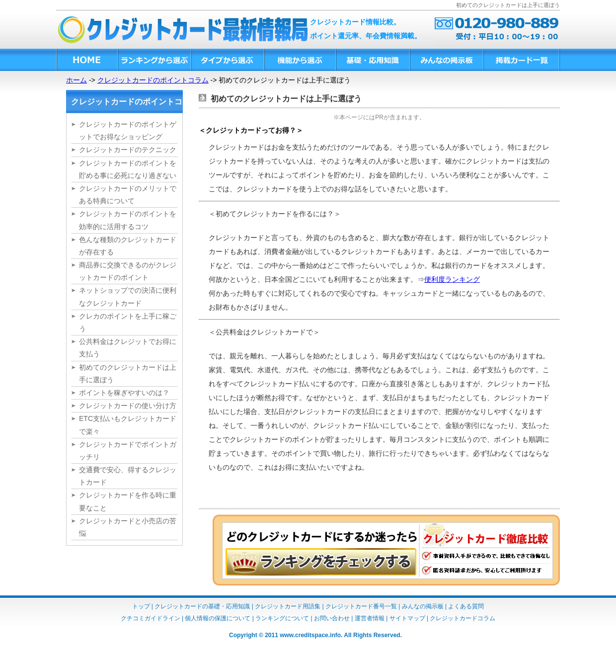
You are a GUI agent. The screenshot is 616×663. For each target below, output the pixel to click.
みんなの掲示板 (446, 60)
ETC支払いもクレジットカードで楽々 (127, 424)
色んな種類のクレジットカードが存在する (127, 246)
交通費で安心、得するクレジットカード (127, 476)
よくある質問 (466, 606)
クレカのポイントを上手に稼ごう (127, 322)
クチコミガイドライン (150, 618)
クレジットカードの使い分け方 (127, 406)
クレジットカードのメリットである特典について (127, 194)
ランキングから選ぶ (154, 60)
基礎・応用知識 (372, 60)
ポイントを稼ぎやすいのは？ (124, 393)
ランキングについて (282, 618)
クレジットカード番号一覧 (361, 606)
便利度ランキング (452, 279)
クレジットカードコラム (462, 618)
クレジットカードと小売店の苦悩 (127, 527)
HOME (86, 60)
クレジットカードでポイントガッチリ (127, 450)
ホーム (76, 80)
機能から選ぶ (299, 60)
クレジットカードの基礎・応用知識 (202, 606)
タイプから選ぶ (227, 60)
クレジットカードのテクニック (127, 150)
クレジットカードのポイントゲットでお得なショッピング (127, 130)
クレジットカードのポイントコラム (153, 80)
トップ (141, 606)
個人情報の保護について (217, 618)
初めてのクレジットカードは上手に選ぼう (127, 373)
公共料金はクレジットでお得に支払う (127, 347)
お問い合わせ (332, 618)
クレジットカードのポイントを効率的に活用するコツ (127, 220)
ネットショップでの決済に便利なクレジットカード (127, 296)
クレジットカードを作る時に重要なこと (127, 501)
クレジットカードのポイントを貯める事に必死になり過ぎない (127, 169)
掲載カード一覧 (521, 60)
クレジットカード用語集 (287, 606)
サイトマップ (407, 618)
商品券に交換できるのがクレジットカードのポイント (127, 271)
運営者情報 (370, 618)
